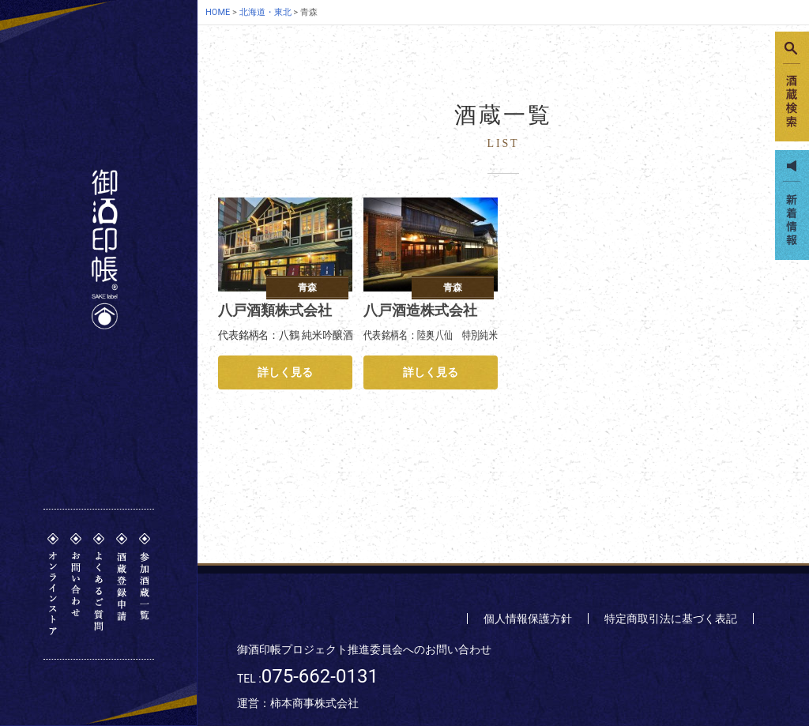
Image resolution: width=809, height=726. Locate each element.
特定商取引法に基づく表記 (670, 618)
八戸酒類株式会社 (275, 310)
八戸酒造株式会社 (420, 310)
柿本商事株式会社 (314, 703)
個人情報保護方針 (528, 618)
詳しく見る (285, 372)
